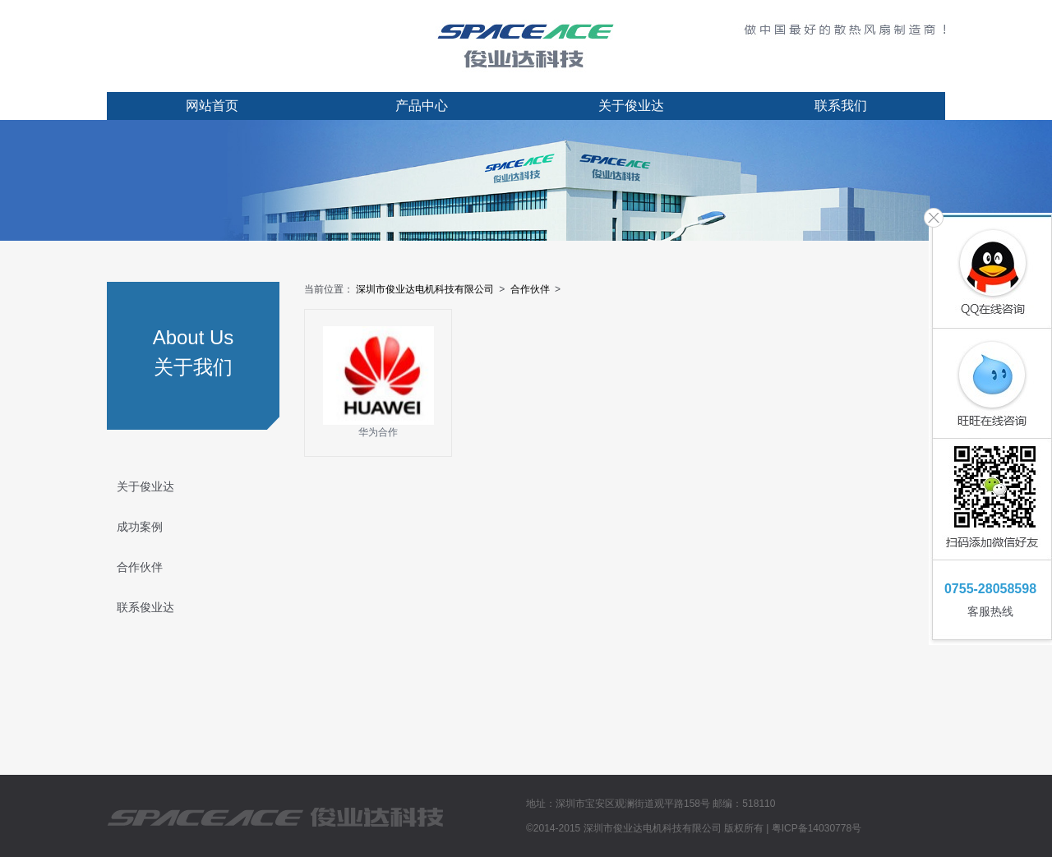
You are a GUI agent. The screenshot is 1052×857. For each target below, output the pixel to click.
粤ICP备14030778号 (816, 828)
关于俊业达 (631, 106)
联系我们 (840, 106)
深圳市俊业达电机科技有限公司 (425, 289)
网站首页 (212, 106)
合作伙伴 (140, 567)
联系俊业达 (145, 607)
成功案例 (140, 526)
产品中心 (421, 106)
